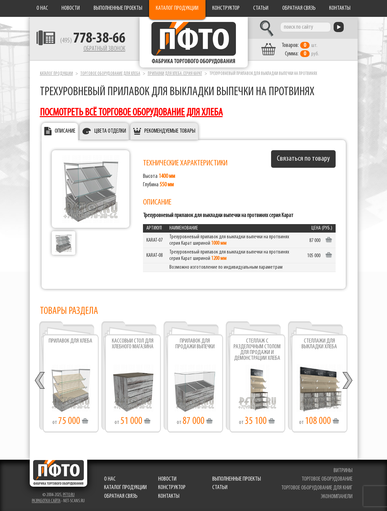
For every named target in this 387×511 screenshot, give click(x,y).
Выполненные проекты (118, 8)
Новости (71, 8)
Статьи (260, 8)
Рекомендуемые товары (169, 131)
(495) (92, 40)
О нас (42, 8)
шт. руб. (300, 50)
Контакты (339, 8)
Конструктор (226, 8)
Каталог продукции (177, 8)
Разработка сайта (46, 501)
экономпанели (337, 496)
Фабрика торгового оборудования (194, 42)
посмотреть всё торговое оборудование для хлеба (131, 113)
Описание (65, 131)
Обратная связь (299, 8)
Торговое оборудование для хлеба (110, 74)
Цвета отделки (110, 131)
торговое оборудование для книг (317, 488)
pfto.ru (69, 494)
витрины (343, 470)
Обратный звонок (104, 49)
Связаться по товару (303, 159)
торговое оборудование (327, 479)
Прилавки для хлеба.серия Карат (175, 74)
